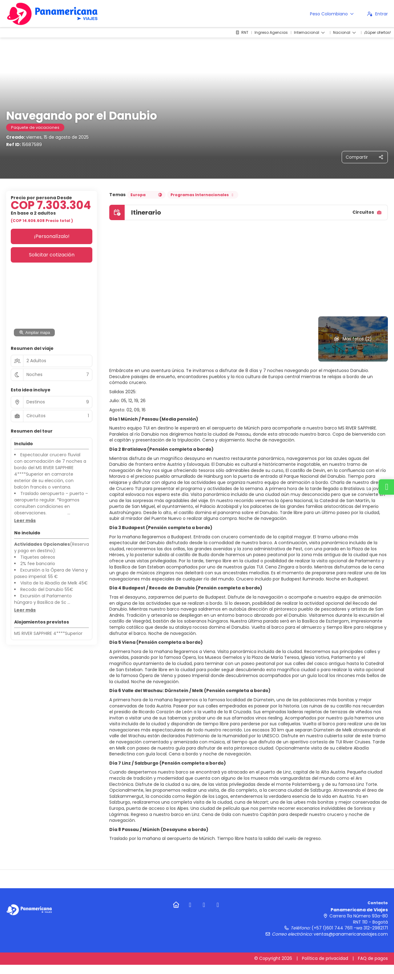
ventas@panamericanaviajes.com (351, 934)
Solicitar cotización (51, 254)
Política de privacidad (325, 958)
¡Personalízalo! (52, 236)
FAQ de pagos (373, 958)
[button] (25, 521)
